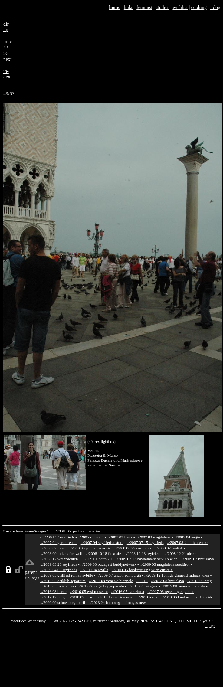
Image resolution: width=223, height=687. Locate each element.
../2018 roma (147, 597)
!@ (212, 625)
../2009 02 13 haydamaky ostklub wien (146, 559)
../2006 (97, 537)
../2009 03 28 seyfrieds (58, 564)
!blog (215, 7)
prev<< (7, 44)
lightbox (107, 441)
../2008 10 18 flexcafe (103, 553)
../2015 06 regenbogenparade (100, 586)
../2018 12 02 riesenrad (114, 597)
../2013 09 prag (199, 580)
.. (206, 625)
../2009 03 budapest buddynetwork (108, 564)
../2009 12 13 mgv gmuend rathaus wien (176, 575)
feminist (144, 7)
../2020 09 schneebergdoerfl (62, 602)
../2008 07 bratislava (171, 548)
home (114, 7)
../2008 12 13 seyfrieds (142, 553)
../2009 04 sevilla (94, 570)
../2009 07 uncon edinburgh (119, 575)
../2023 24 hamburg (104, 602)
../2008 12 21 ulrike (180, 553)
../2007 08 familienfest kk (187, 542)
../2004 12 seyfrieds (58, 537)
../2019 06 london (175, 597)
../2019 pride (202, 597)
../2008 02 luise (52, 548)
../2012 (142, 580)
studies (162, 7)
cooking (199, 7)
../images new (134, 602)
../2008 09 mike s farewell (61, 553)
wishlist (180, 7)
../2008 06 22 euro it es (132, 548)
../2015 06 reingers (142, 586)
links (128, 7)
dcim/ (52, 531)
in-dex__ (6, 77)
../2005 (83, 537)
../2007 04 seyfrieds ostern (102, 542)
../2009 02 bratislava (197, 559)
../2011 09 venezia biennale (111, 580)
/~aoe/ (30, 531)
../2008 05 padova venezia (89, 548)
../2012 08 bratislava (167, 580)
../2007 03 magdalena (153, 537)
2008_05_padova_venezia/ (78, 531)
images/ (41, 531)
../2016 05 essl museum (89, 591)
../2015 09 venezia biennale (183, 586)
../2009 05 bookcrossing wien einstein (142, 570)
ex (98, 441)
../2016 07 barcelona (127, 591)
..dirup (6, 24)
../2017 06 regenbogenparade (170, 591)
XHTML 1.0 (188, 621)
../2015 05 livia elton (57, 586)
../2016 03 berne (53, 591)
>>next (7, 56)
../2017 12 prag (52, 597)
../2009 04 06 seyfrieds (58, 570)
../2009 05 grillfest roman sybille (66, 575)
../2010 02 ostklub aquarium (63, 580)
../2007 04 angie (187, 537)
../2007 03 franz (119, 537)
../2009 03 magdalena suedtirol (165, 564)
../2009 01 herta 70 (96, 559)
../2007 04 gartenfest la (58, 542)
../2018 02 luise (80, 597)
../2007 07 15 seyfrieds (145, 542)
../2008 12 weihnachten (59, 559)
